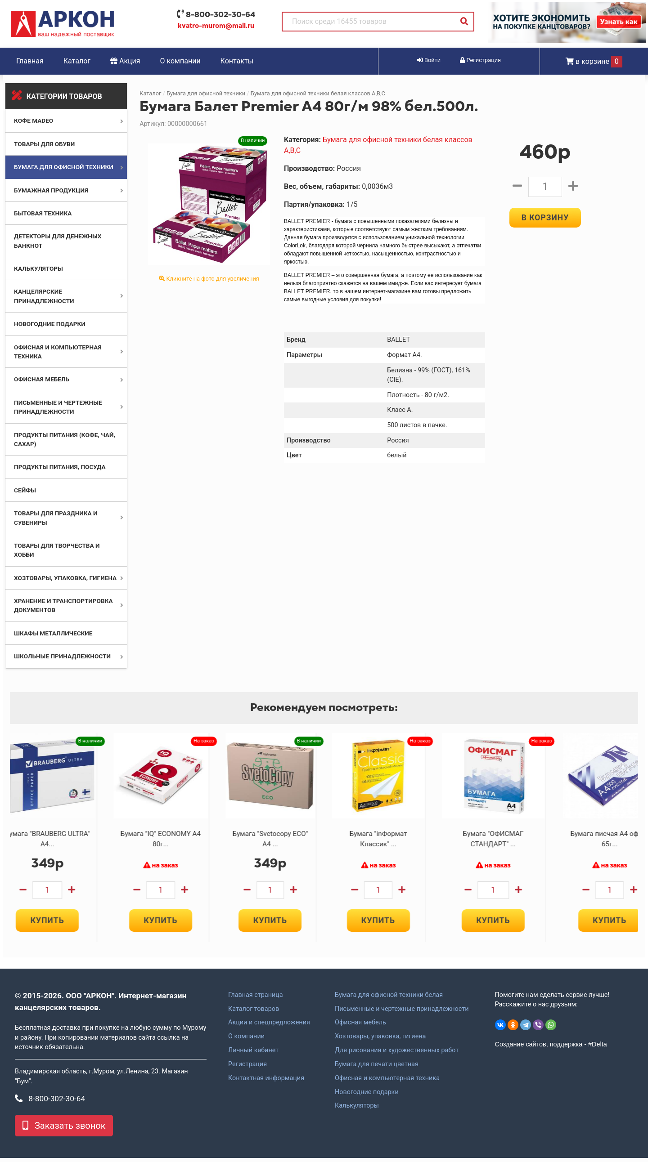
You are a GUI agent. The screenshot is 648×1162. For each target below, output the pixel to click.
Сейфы (25, 490)
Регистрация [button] (480, 60)
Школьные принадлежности (62, 656)
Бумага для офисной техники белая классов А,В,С (318, 93)
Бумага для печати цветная (376, 1068)
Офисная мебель (41, 379)
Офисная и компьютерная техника (387, 1082)
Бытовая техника (43, 213)
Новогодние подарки (50, 323)
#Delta (597, 1048)
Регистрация (247, 1068)
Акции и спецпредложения (269, 1027)
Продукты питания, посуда (60, 466)
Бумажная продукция (51, 190)
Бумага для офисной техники (63, 166)
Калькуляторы (38, 268)
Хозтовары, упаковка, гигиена (65, 577)
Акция (125, 61)
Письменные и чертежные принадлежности (401, 1013)
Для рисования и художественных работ (397, 1054)
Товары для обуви (44, 143)
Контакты (236, 61)
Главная (30, 61)
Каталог (76, 61)
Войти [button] (429, 60)
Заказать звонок (63, 1129)
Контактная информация (266, 1082)
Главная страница (255, 999)
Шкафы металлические (53, 633)
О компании (180, 61)
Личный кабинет (253, 1054)
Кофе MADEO (33, 120)
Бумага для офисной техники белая (389, 999)
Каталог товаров (253, 1013)
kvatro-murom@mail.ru (216, 25)
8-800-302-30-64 (220, 14)
